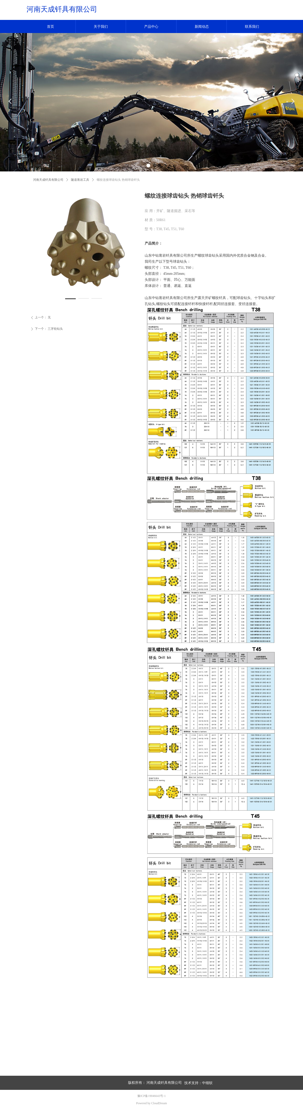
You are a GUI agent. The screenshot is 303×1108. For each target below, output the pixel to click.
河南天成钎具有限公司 (48, 180)
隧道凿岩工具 (80, 180)
